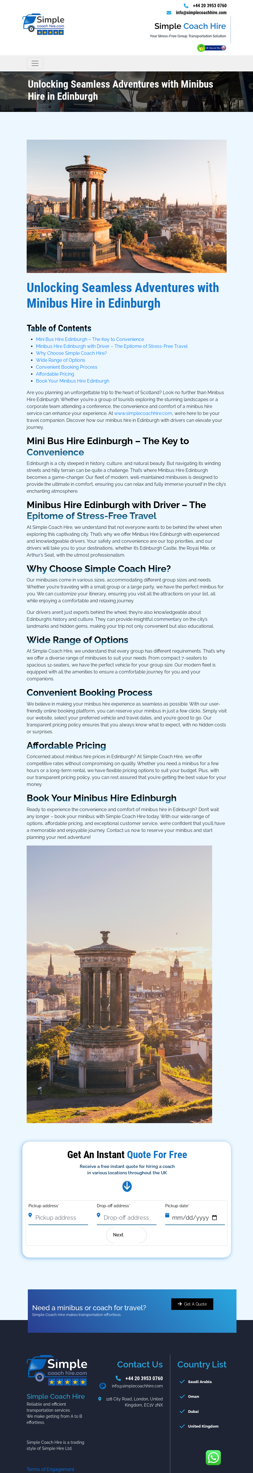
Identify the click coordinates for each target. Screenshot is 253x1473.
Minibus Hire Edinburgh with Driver (104, 504)
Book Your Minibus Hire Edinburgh (72, 381)
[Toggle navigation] (35, 63)
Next (122, 1235)
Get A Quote (195, 1304)
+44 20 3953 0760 (210, 5)
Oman (193, 1396)
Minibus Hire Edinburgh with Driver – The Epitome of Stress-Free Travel (112, 346)
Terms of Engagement (50, 1469)
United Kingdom (203, 1426)
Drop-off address (113, 1205)
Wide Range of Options (60, 360)
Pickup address (43, 1205)
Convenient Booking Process (66, 367)
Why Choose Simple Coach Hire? (71, 353)
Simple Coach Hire (124, 568)
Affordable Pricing (55, 374)
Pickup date (177, 1205)
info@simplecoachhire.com (201, 12)
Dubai (193, 1411)
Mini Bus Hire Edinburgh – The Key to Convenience (90, 339)
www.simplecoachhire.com (143, 413)
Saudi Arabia (200, 1382)
